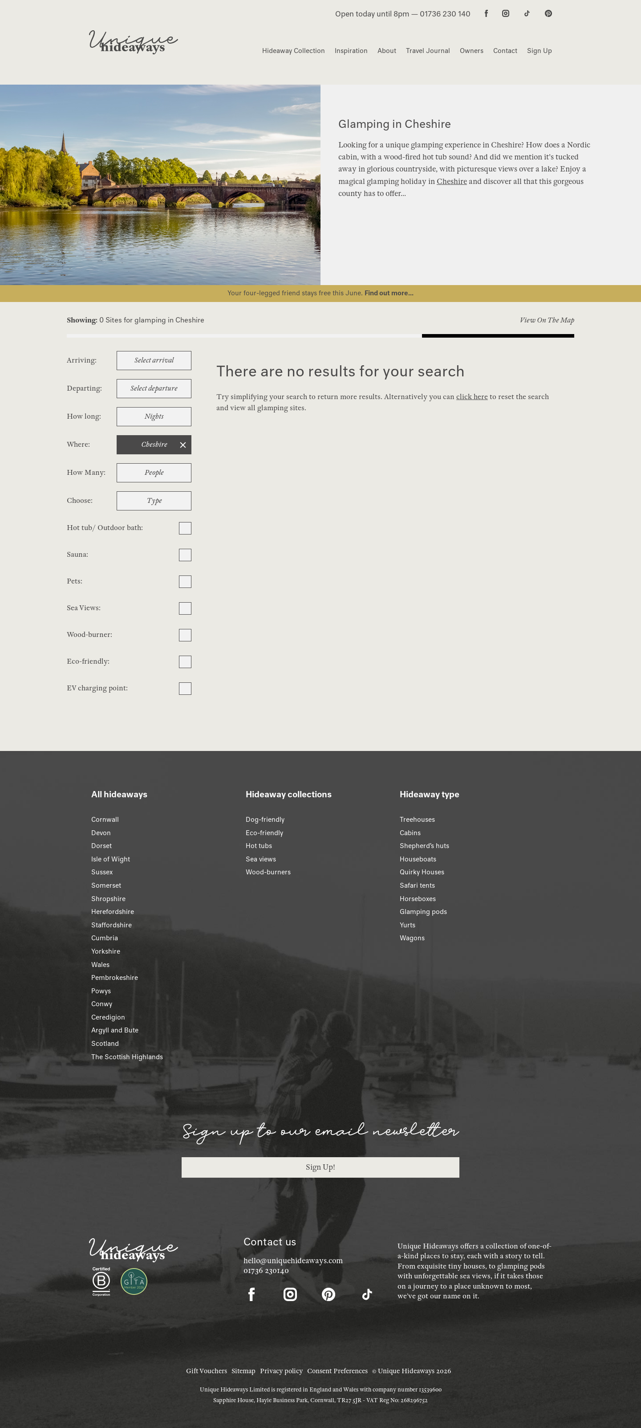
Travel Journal (428, 51)
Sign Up (539, 51)
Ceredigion (108, 1017)
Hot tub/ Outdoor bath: (105, 527)
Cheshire (452, 181)
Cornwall (105, 820)
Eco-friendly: (88, 661)
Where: (78, 444)
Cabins (410, 833)
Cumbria (104, 938)
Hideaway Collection (293, 51)
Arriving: (82, 360)
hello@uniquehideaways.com (293, 1260)
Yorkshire (105, 951)
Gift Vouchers (206, 1371)
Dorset (101, 846)
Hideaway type (429, 794)
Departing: (84, 388)
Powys (101, 991)
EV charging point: (97, 688)
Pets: (74, 581)
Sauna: (77, 554)
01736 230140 (266, 1270)
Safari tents (417, 885)
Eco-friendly (264, 833)
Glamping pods (423, 912)
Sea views (261, 859)
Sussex (102, 872)
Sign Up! (320, 1167)
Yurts (407, 925)
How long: (84, 416)
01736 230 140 (445, 13)
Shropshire (108, 899)
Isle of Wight (110, 859)
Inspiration (351, 51)
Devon (101, 833)
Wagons (412, 938)
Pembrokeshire (114, 978)
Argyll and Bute (114, 1030)
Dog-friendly (265, 820)
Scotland (105, 1044)
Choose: (80, 500)
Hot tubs (259, 846)
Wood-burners (268, 872)
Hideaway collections (289, 794)
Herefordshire (112, 912)
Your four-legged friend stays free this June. (296, 293)
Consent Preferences (337, 1371)
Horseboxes (418, 899)
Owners (471, 51)
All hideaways (119, 794)
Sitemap (243, 1371)
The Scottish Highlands (127, 1057)
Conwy (101, 1004)
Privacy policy (281, 1371)
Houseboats (418, 859)
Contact (505, 51)
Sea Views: (84, 608)
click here (472, 396)
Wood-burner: (89, 634)
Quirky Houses (422, 872)
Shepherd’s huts (424, 846)
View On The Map (547, 320)
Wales (100, 965)
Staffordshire (111, 925)
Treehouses (417, 820)
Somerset (106, 885)
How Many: (86, 472)
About (386, 51)
